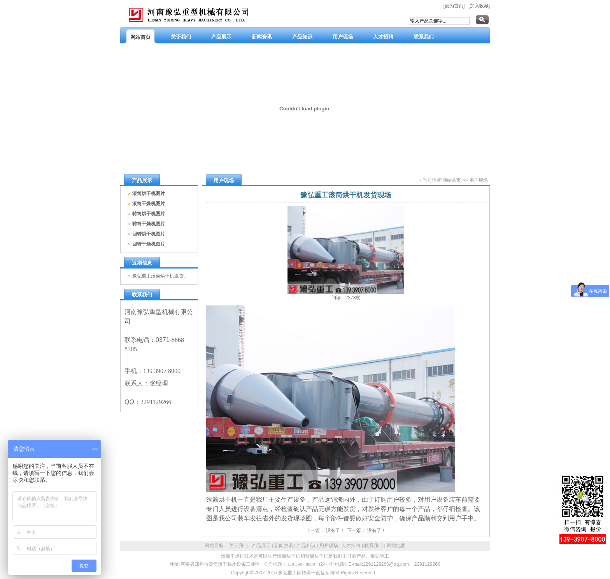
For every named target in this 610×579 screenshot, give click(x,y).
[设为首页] (454, 6)
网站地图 (396, 545)
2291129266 (427, 564)
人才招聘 (351, 545)
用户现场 (478, 180)
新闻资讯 (283, 545)
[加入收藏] (479, 6)
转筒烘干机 (316, 556)
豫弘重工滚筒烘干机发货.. (159, 276)
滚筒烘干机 (288, 556)
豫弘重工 (379, 556)
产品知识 (306, 545)
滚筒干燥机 (232, 556)
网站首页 (451, 180)
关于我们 (238, 545)
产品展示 (261, 545)
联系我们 (373, 545)
